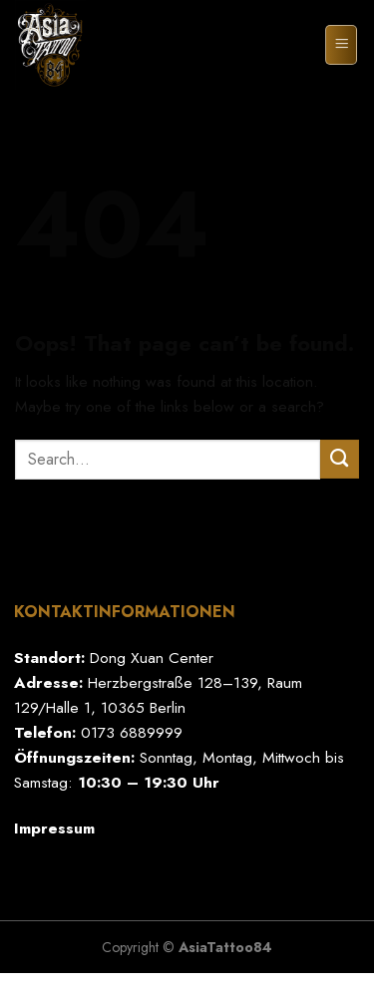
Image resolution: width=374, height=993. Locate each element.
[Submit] (339, 459)
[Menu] (341, 44)
